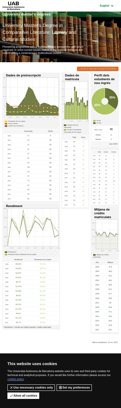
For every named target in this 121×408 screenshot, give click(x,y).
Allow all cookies (23, 396)
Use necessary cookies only (31, 388)
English (109, 5)
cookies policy (15, 379)
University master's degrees (26, 14)
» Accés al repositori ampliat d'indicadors (97, 69)
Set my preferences (74, 388)
